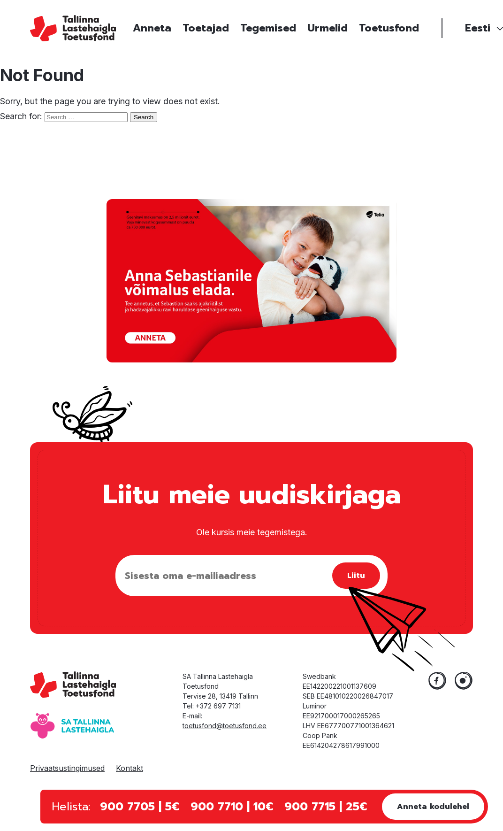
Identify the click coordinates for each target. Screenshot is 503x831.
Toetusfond (389, 28)
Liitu (356, 575)
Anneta (152, 28)
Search (143, 117)
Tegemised (268, 28)
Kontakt (129, 768)
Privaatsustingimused (67, 768)
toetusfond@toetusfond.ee (225, 726)
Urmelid (327, 28)
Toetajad (206, 28)
